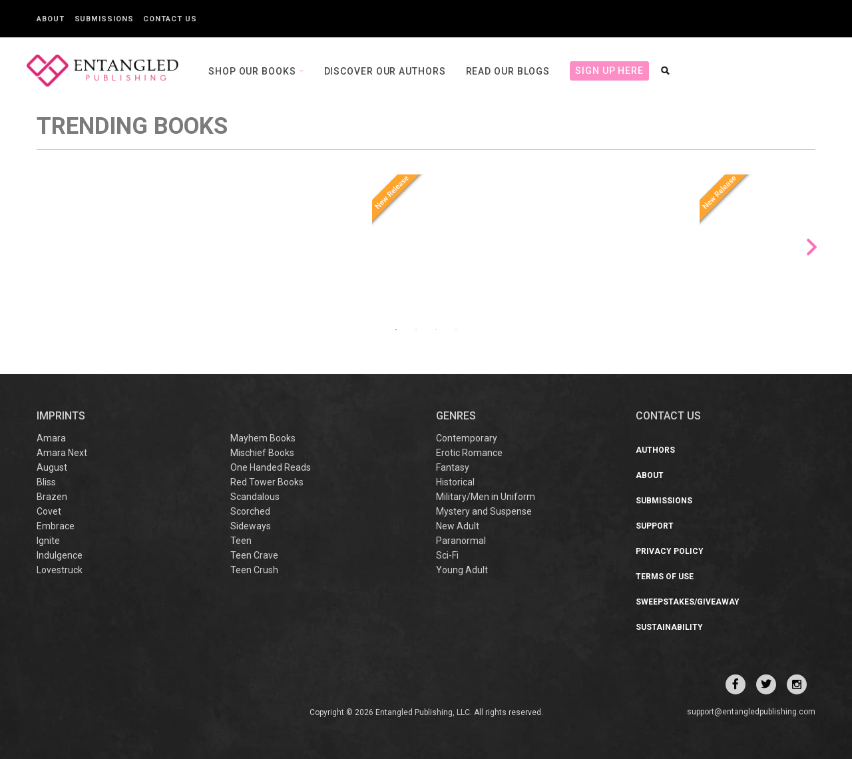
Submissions (104, 19)
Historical (455, 482)
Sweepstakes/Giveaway (688, 602)
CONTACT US (668, 415)
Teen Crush (254, 570)
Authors (655, 450)
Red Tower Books (267, 482)
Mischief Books (262, 452)
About (51, 19)
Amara (51, 438)
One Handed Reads (270, 467)
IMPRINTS (61, 415)
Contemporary (466, 438)
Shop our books (253, 71)
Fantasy (452, 467)
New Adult (457, 526)
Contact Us (169, 19)
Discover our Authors (385, 71)
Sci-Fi (447, 555)
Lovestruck (60, 570)
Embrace (56, 526)
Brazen (52, 496)
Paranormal (461, 540)
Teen (241, 540)
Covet (49, 511)
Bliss (46, 482)
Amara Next (62, 452)
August (52, 467)
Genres (456, 415)
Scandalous (255, 496)
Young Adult (462, 570)
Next (812, 247)
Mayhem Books (263, 438)
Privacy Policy (670, 551)
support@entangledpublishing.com (751, 711)
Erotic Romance (469, 452)
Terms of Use (665, 576)
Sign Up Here (609, 70)
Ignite (48, 540)
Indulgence (60, 555)
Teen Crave (254, 555)
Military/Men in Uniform (485, 496)
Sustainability (669, 627)
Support (655, 526)
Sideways (250, 526)
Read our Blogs (508, 71)
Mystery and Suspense (484, 511)
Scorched (250, 511)
